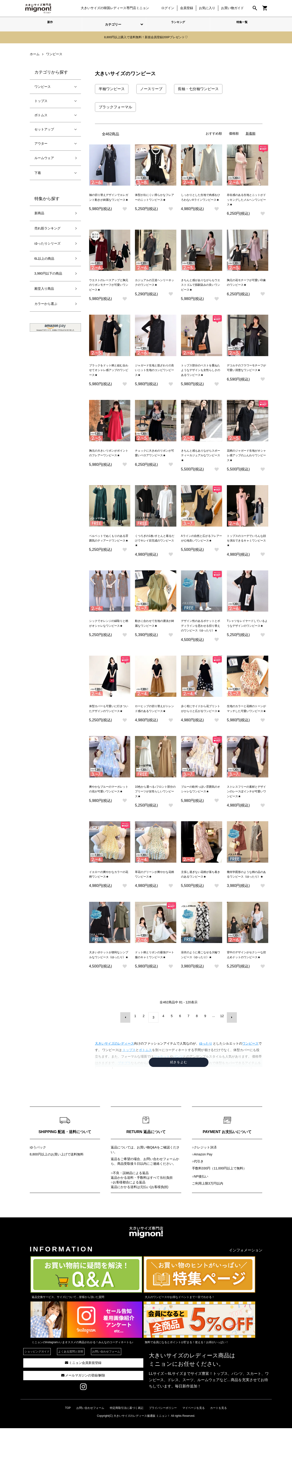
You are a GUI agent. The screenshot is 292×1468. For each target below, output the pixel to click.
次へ (228, 1059)
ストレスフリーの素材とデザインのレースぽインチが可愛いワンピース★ (246, 818)
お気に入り (205, 8)
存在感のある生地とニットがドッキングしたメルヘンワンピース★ (246, 200)
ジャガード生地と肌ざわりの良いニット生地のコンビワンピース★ (154, 375)
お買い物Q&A (147, 1187)
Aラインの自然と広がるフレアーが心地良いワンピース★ (201, 550)
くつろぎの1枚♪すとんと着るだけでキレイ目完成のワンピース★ (154, 550)
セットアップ (44, 128)
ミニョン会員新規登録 (83, 1402)
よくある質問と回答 (70, 1391)
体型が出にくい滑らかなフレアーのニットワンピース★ (154, 200)
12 (220, 1059)
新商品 (39, 212)
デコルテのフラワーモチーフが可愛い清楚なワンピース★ (246, 375)
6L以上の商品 (44, 257)
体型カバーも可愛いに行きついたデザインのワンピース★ (108, 731)
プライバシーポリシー (163, 1447)
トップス (40, 100)
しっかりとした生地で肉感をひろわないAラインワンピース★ (201, 200)
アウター (40, 142)
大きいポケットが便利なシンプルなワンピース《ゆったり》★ (108, 993)
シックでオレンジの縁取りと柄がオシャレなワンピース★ (108, 637)
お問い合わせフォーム (159, 1199)
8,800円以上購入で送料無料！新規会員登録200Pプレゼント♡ (146, 37)
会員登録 (184, 8)
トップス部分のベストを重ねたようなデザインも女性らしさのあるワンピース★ (200, 375)
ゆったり (205, 1083)
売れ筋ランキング (47, 227)
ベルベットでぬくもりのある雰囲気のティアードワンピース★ (108, 550)
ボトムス (40, 114)
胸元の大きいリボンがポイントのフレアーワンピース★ (108, 462)
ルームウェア (44, 157)
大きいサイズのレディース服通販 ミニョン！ (142, 1455)
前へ (128, 1059)
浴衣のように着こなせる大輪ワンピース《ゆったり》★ (200, 993)
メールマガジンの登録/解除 (83, 1415)
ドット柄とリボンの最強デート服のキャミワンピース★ (154, 993)
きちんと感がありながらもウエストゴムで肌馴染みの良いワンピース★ (200, 287)
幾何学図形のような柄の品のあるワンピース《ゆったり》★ (246, 906)
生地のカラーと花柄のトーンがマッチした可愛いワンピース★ (246, 731)
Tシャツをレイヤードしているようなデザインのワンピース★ (247, 637)
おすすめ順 (214, 133)
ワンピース (250, 1083)
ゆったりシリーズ (47, 242)
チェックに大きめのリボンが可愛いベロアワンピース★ (154, 462)
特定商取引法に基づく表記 (126, 1447)
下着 (37, 172)
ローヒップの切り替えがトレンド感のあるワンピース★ (154, 731)
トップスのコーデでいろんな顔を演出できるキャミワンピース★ (246, 550)
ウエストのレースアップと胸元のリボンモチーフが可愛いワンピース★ (108, 287)
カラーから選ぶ (45, 303)
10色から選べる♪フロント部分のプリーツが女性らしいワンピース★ (155, 818)
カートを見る (218, 1447)
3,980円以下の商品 (48, 273)
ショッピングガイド (37, 1391)
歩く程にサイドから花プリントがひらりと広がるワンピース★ (200, 731)
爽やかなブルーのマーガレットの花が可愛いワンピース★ (108, 818)
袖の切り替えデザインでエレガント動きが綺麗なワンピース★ (108, 200)
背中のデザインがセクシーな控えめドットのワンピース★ (246, 993)
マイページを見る (193, 1447)
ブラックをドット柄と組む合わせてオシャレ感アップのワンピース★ (108, 375)
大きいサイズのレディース (114, 1083)
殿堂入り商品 (44, 288)
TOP (68, 1447)
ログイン (165, 8)
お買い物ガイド (230, 8)
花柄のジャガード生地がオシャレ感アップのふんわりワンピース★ (246, 462)
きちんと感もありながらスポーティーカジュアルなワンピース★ (200, 462)
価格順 (234, 133)
